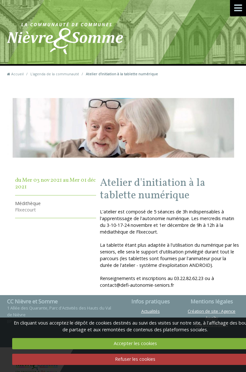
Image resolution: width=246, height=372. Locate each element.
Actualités (150, 311)
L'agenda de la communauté (54, 73)
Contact (153, 48)
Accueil (17, 73)
